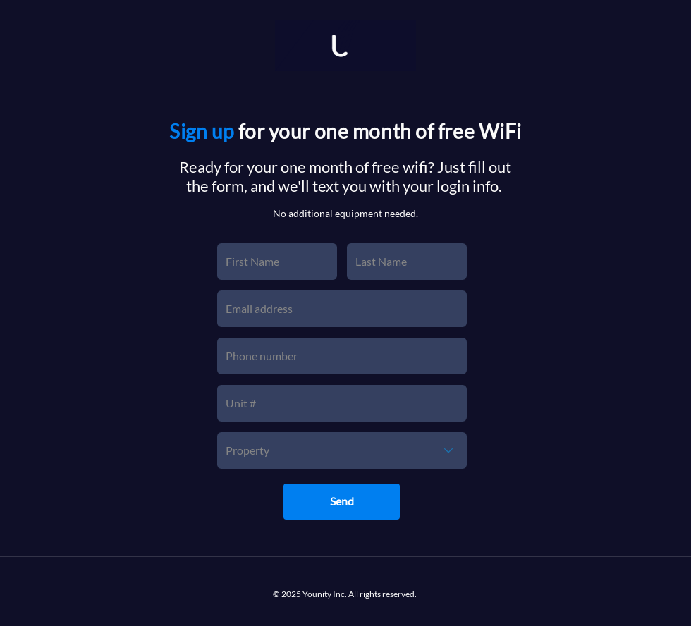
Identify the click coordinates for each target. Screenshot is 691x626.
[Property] (342, 450)
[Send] (341, 502)
